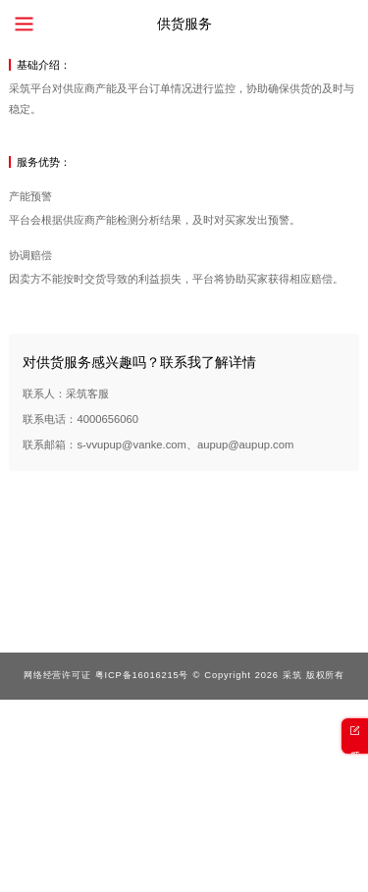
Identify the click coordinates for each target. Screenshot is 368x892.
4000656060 (107, 419)
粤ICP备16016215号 (141, 675)
